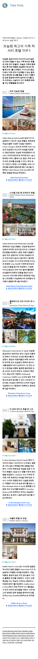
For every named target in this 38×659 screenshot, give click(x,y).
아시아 (19, 38)
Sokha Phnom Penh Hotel (26, 635)
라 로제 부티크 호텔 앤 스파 (11, 638)
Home (13, 38)
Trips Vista (16, 5)
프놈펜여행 (10, 642)
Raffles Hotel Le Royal (18, 633)
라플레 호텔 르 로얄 (26, 638)
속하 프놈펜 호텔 (25, 640)
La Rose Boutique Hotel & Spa (11, 631)
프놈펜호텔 (18, 642)
